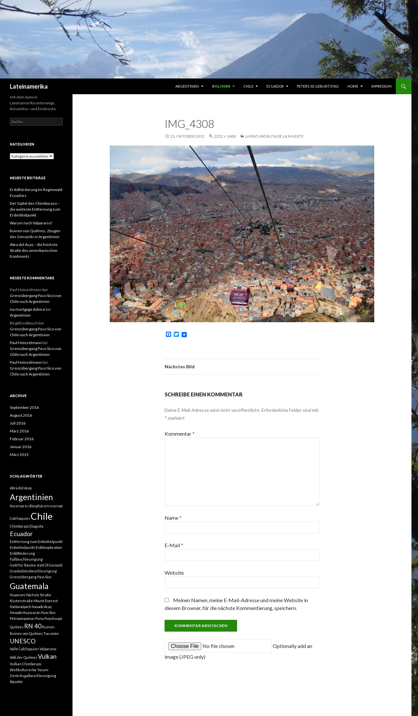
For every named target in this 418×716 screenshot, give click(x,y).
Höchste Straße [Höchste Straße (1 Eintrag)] (38, 595)
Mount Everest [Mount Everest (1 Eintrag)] (46, 601)
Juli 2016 (17, 423)
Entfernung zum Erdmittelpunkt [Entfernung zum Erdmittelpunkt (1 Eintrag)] (36, 541)
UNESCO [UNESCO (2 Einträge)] (23, 641)
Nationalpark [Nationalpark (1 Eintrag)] (20, 606)
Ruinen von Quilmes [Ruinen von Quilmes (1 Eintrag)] (26, 633)
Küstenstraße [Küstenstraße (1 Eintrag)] (21, 601)
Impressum (381, 86)
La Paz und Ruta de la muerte (274, 136)
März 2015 (19, 454)
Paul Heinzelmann (26, 342)
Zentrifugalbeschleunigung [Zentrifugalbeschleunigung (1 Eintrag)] (33, 675)
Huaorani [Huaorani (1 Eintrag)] (17, 595)
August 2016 (21, 415)
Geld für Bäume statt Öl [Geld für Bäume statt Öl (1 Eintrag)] (29, 565)
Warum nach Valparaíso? (31, 222)
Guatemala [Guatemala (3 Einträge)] (29, 586)
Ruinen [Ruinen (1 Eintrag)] (48, 627)
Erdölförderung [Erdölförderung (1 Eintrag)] (22, 553)
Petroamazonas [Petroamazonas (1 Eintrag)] (22, 618)
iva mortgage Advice (27, 309)
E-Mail (174, 545)
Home (352, 86)
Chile (248, 86)
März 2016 (19, 430)
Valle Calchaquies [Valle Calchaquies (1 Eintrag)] (24, 649)
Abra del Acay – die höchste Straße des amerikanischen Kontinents (33, 250)
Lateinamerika (29, 86)
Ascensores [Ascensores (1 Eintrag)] (19, 506)
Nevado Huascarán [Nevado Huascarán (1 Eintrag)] (25, 612)
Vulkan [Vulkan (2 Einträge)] (47, 656)
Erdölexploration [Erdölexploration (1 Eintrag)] (49, 547)
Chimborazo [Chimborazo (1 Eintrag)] (19, 526)
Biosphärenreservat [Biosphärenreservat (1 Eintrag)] (46, 506)
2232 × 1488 (225, 136)
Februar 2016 (22, 438)
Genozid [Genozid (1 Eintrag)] (55, 565)
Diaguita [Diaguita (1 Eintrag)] (36, 526)
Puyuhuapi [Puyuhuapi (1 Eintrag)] (53, 618)
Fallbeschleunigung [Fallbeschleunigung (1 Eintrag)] (26, 559)
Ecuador (275, 86)
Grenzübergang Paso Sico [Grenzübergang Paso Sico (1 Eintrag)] (30, 577)
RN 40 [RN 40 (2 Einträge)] (32, 626)
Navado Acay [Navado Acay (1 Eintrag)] (42, 606)
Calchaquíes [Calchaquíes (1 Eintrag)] (20, 518)
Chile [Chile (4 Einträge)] (42, 516)
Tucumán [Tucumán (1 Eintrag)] (51, 633)
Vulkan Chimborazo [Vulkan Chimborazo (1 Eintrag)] (25, 664)
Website (174, 572)
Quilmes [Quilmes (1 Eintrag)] (17, 627)
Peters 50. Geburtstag (318, 86)
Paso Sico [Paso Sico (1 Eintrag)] (48, 612)
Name (173, 518)
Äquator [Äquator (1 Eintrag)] (16, 681)
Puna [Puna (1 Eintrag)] (39, 618)
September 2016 (24, 407)
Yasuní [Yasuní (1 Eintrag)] (42, 670)
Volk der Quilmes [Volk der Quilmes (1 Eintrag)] (23, 657)
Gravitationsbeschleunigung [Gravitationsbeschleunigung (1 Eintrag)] (33, 571)
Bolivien (221, 86)
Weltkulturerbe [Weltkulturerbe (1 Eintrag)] (23, 670)
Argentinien (187, 86)
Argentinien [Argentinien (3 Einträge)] (31, 497)
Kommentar (180, 433)
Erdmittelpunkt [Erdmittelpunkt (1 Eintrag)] (22, 547)
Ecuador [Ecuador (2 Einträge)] (21, 533)
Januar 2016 (20, 446)
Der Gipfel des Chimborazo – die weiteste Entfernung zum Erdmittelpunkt (35, 209)
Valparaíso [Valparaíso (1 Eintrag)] (48, 649)
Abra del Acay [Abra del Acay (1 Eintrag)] (21, 488)
